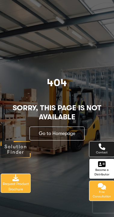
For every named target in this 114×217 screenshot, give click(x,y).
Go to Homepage (57, 133)
